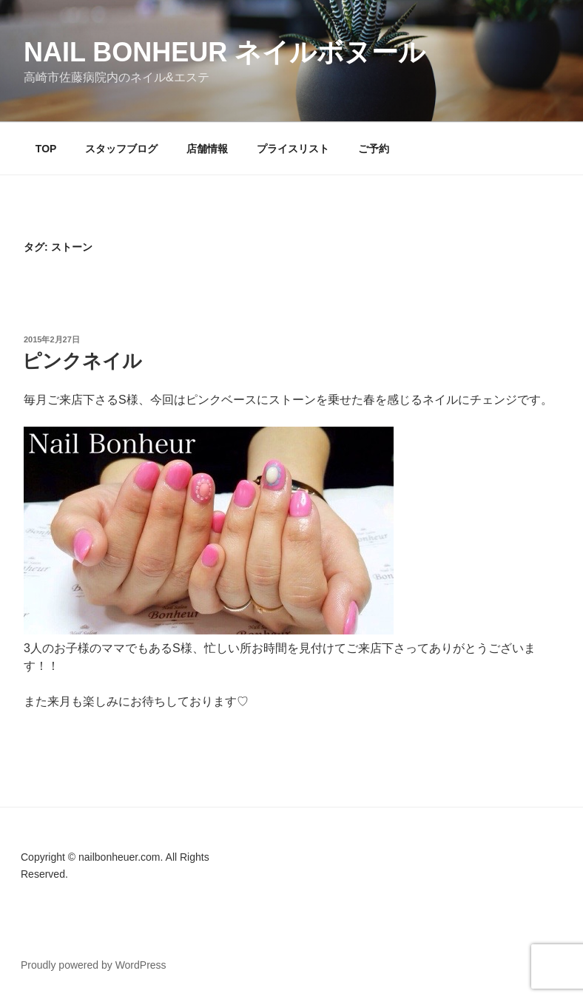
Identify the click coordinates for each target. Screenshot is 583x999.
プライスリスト (293, 149)
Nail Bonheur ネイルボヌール (224, 52)
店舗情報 (207, 149)
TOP (46, 149)
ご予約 (373, 149)
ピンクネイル (82, 361)
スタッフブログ (121, 149)
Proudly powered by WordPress (93, 965)
